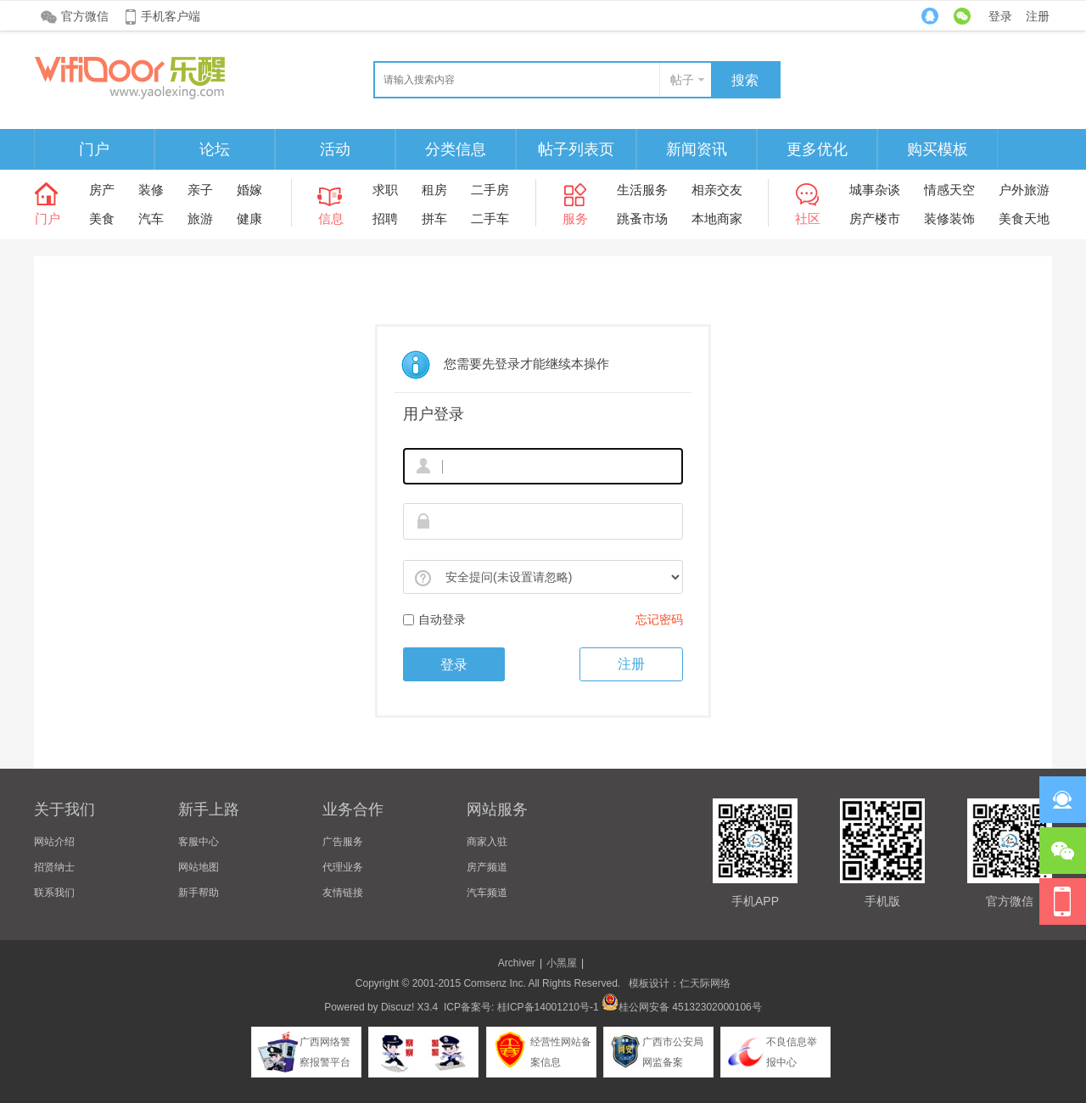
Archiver (516, 963)
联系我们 (54, 893)
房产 (102, 189)
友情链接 (342, 893)
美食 (102, 218)
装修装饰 (949, 218)
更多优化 (817, 149)
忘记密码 (659, 619)
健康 (249, 218)
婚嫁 (249, 189)
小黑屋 (561, 963)
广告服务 (342, 842)
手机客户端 (170, 16)
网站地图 (198, 867)
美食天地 (1024, 218)
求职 (385, 189)
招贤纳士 (54, 867)
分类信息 (455, 149)
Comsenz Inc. (494, 983)
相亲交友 (716, 189)
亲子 (200, 189)
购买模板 (937, 149)
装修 (151, 189)
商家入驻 (487, 842)
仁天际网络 (705, 983)
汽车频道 (487, 893)
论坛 (214, 149)
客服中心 (198, 842)
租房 (434, 189)
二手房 (490, 189)
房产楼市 (874, 218)
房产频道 (487, 867)
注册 (1038, 16)
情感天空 (949, 189)
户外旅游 (1024, 189)
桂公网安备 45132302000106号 (682, 1007)
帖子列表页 (576, 149)
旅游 (200, 218)
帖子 (682, 80)
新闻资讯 (696, 149)
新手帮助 (198, 893)
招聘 (385, 218)
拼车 (434, 218)
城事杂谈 (874, 189)
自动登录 (434, 619)
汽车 (151, 218)
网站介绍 (54, 842)
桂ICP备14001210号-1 (548, 1007)
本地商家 (716, 218)
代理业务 (342, 867)
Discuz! (397, 1007)
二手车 (490, 218)
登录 (1000, 16)
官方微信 (85, 16)
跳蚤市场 (642, 218)
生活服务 (642, 189)
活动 (335, 149)
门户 (94, 149)
